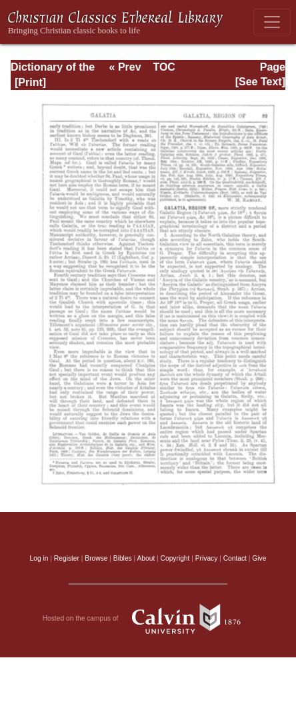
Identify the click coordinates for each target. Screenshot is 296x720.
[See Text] (260, 81)
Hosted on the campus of (148, 618)
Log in (39, 558)
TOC (164, 67)
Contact (235, 558)
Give (259, 558)
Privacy (206, 558)
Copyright (175, 558)
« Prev (125, 67)
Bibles (122, 558)
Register (66, 558)
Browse (96, 558)
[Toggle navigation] (272, 22)
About (146, 558)
